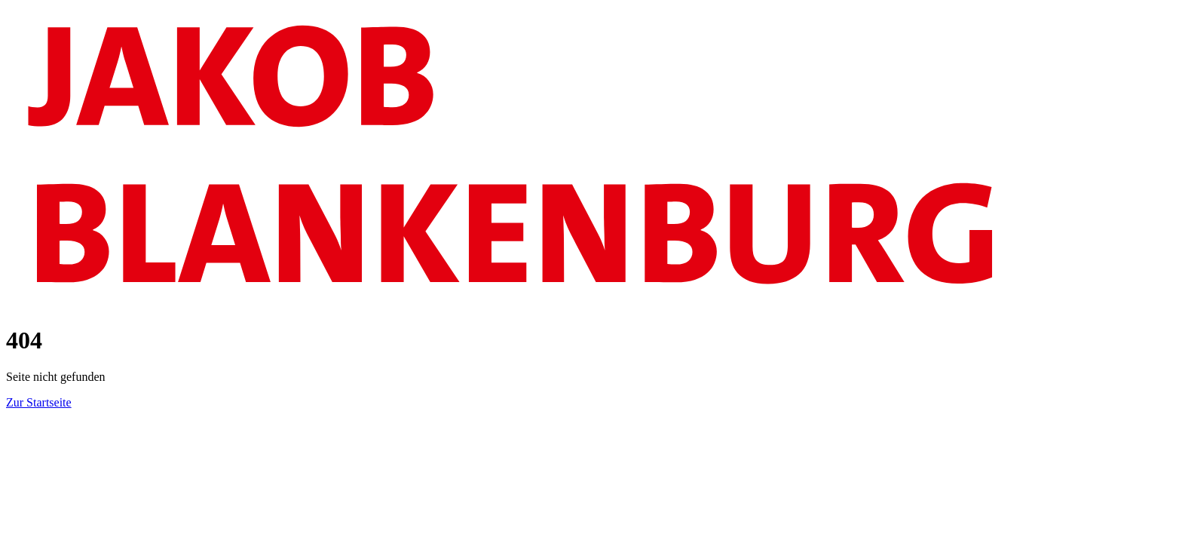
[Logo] (591, 302)
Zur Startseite (39, 402)
